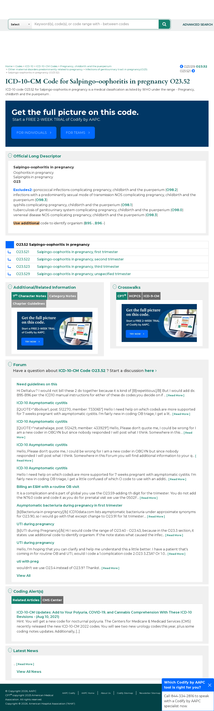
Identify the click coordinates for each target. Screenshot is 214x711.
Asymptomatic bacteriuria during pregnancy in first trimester (69, 505)
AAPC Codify (68, 693)
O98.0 (177, 210)
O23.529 (23, 274)
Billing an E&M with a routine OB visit (48, 487)
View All (24, 576)
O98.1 (127, 205)
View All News (29, 672)
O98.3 (41, 200)
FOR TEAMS (75, 133)
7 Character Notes (29, 296)
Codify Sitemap (125, 693)
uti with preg (28, 561)
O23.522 (23, 259)
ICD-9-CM (151, 296)
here (149, 370)
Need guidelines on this (37, 384)
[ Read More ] (175, 395)
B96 (98, 223)
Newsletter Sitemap (149, 693)
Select (15, 24)
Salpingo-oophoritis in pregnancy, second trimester (80, 259)
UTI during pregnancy (35, 524)
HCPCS (135, 296)
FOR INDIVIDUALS (32, 133)
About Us (106, 693)
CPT (121, 296)
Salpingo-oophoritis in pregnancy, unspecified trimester (84, 274)
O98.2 (171, 190)
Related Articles (26, 600)
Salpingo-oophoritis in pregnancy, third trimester (78, 267)
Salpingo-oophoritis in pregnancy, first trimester (77, 252)
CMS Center (52, 600)
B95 (88, 223)
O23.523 (23, 267)
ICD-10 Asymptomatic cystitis (42, 403)
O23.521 (22, 252)
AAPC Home (88, 693)
